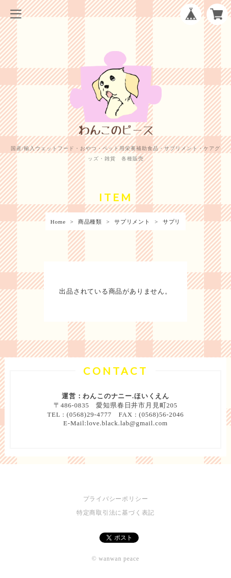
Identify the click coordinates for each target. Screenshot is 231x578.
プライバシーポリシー (115, 498)
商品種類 (90, 222)
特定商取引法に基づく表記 (115, 512)
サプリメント (132, 222)
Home (58, 222)
